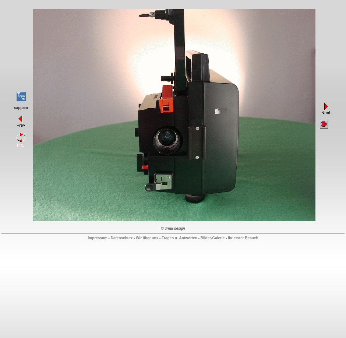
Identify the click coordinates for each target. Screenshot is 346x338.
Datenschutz (122, 238)
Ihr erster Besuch (243, 238)
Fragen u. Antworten (179, 238)
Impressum (97, 238)
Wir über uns (147, 238)
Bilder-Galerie (213, 238)
